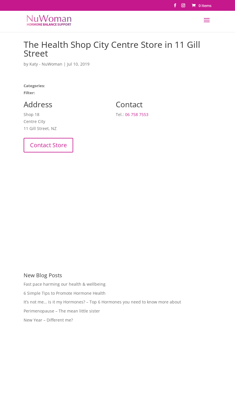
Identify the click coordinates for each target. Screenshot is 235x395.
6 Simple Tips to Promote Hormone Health (65, 293)
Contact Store (48, 145)
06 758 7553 (136, 114)
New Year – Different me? (48, 320)
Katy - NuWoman (45, 64)
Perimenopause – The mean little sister (62, 311)
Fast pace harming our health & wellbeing (65, 284)
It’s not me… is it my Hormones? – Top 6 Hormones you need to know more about (102, 302)
